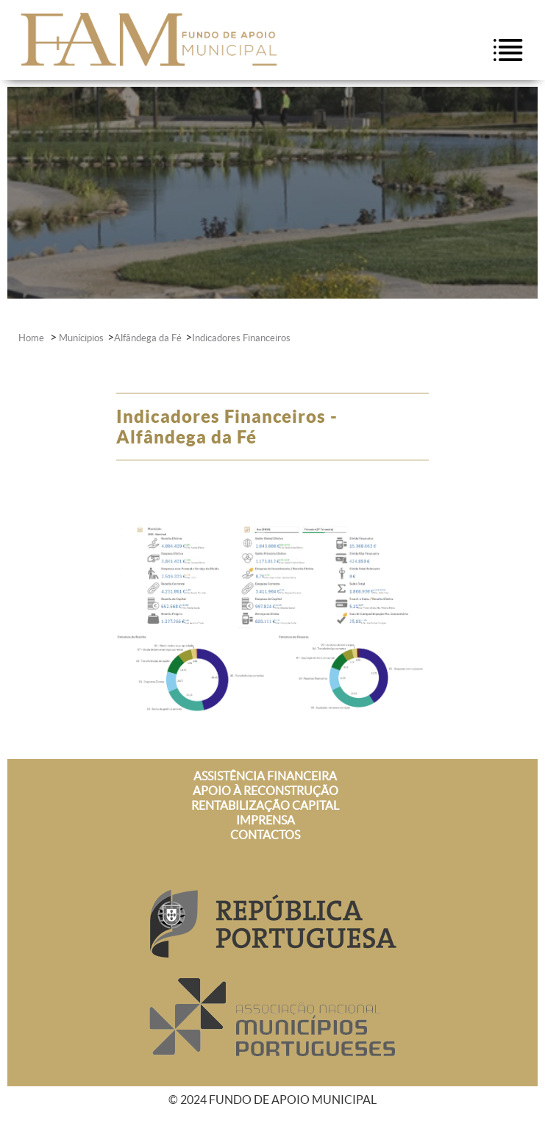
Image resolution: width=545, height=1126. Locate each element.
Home (32, 337)
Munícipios (81, 337)
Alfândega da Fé (148, 337)
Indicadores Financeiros (241, 337)
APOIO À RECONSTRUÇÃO (265, 790)
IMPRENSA (265, 820)
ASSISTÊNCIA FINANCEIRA (265, 776)
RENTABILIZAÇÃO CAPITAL (265, 805)
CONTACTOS (265, 834)
